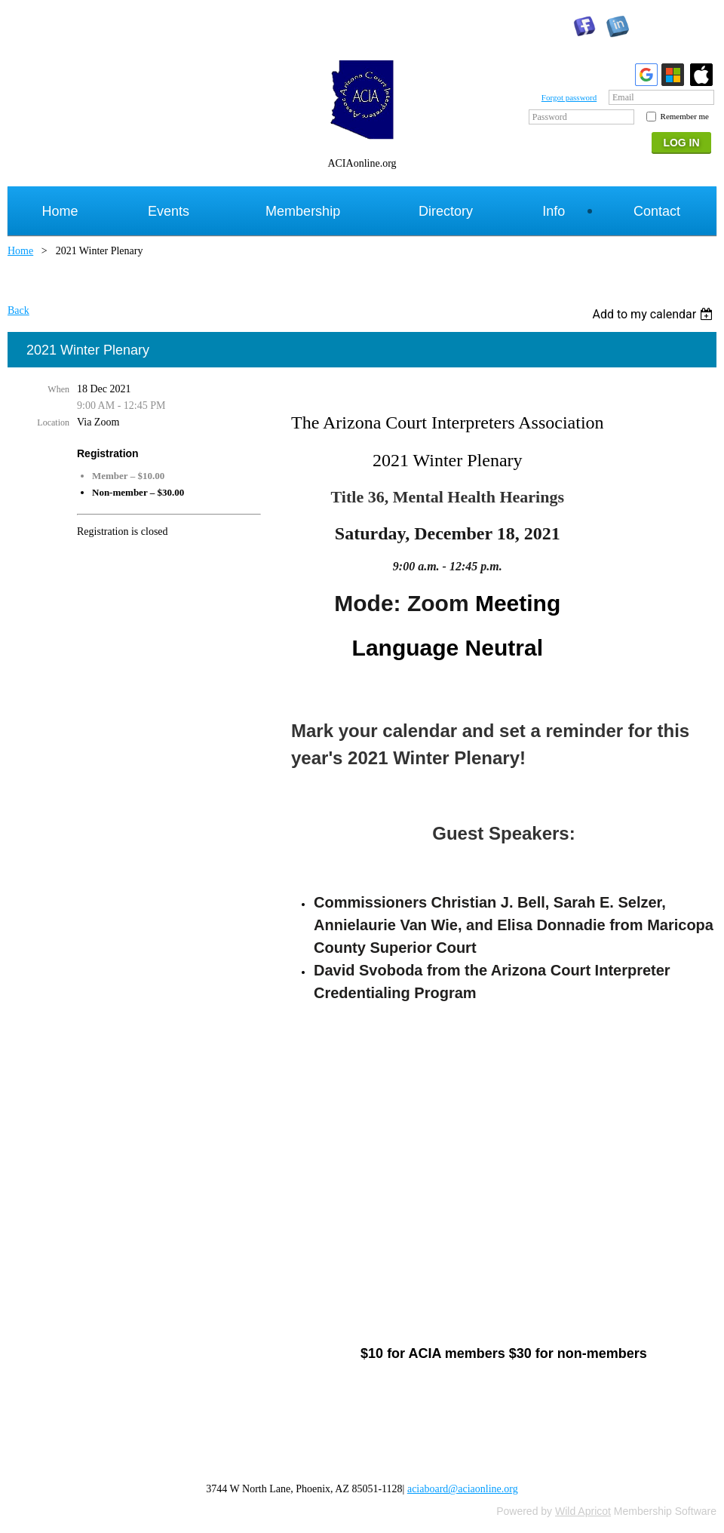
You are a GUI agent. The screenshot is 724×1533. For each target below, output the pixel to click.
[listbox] (654, 314)
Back (18, 310)
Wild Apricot (583, 1511)
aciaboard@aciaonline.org (462, 1489)
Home (20, 251)
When (58, 389)
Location (53, 422)
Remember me (685, 116)
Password (549, 117)
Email (623, 97)
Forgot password (569, 97)
